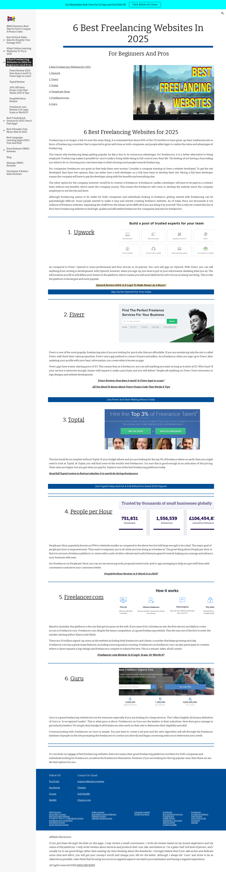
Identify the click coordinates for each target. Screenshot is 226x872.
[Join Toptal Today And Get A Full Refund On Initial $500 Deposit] (131, 486)
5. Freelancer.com (59, 97)
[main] (138, 39)
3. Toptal (53, 85)
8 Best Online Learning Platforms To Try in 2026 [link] (19, 51)
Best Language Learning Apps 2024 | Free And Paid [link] (18, 140)
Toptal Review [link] (17, 81)
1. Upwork (54, 73)
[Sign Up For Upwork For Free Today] (131, 292)
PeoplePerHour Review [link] (18, 100)
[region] (113, 4)
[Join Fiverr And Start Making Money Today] (131, 399)
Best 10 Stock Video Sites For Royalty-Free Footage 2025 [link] (18, 40)
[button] (222, 13)
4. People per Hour (59, 91)
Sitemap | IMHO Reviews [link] (15, 164)
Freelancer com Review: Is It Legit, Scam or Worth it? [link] (19, 110)
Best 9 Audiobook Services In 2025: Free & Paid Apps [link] (19, 121)
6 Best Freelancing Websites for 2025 (70, 67)
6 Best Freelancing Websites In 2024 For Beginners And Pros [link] (19, 62)
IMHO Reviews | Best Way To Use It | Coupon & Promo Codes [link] (19, 29)
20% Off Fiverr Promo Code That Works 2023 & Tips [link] (19, 90)
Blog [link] (9, 157)
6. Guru (53, 104)
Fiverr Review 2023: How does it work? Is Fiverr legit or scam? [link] (20, 73)
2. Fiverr (53, 79)
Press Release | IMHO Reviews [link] (18, 150)
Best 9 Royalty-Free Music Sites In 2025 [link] (17, 130)
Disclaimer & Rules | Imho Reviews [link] (17, 172)
